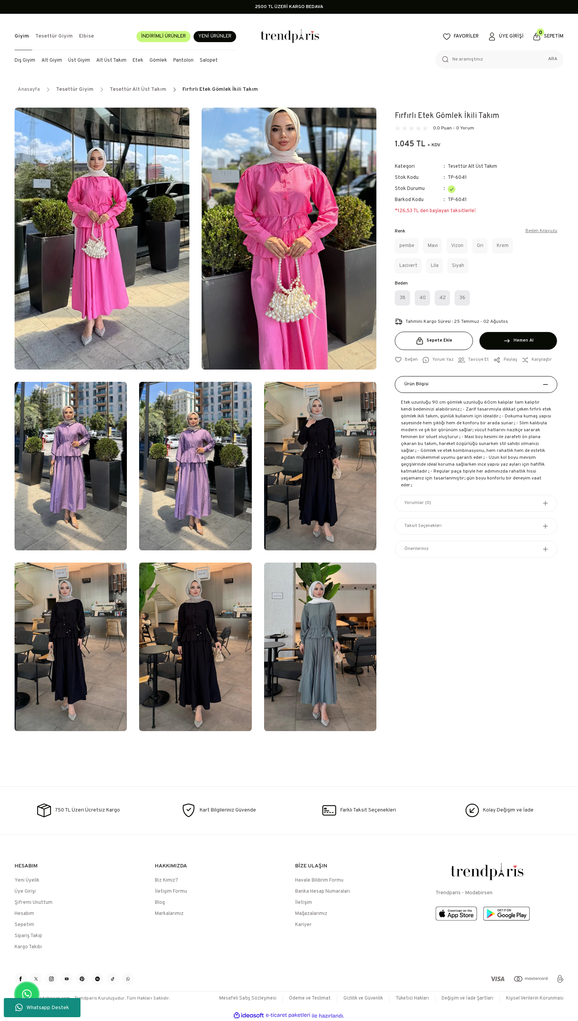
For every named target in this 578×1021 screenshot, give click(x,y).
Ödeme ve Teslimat (300, 998)
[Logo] (289, 36)
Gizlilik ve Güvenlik (356, 998)
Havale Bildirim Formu (319, 880)
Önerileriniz (416, 549)
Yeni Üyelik (27, 880)
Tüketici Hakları (407, 998)
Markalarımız (169, 914)
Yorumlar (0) (417, 503)
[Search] (499, 59)
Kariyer (303, 925)
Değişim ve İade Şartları (464, 998)
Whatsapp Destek (42, 1007)
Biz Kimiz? (166, 880)
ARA (552, 59)
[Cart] (548, 36)
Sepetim (24, 925)
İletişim (303, 903)
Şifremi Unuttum (34, 903)
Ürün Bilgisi (416, 384)
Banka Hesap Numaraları (322, 891)
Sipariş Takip (28, 936)
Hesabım (24, 914)
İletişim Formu (171, 891)
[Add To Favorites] (406, 360)
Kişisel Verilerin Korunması (533, 998)
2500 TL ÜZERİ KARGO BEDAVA (289, 7)
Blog (160, 903)
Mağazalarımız (311, 914)
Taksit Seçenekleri (423, 526)
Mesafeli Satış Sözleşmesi (235, 998)
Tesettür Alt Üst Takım (473, 167)
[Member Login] (506, 36)
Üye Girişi (25, 891)
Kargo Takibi (28, 947)
